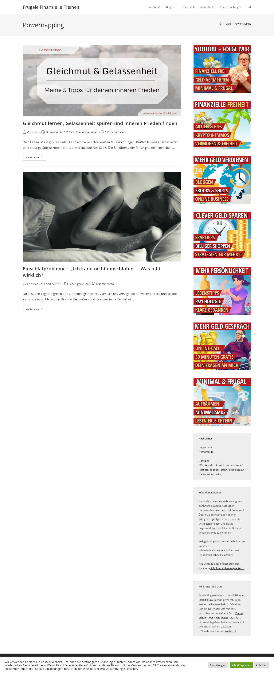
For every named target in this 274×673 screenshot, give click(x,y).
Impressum (205, 447)
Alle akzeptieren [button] (241, 665)
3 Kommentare (114, 132)
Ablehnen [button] (261, 665)
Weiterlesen (36, 158)
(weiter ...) (230, 631)
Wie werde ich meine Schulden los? (219, 550)
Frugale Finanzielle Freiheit (51, 7)
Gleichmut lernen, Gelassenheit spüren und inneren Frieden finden (100, 123)
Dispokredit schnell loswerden (216, 555)
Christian (32, 132)
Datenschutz (206, 452)
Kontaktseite (214, 474)
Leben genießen (87, 132)
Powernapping (242, 23)
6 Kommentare (105, 284)
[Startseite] (221, 23)
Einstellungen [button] (217, 665)
